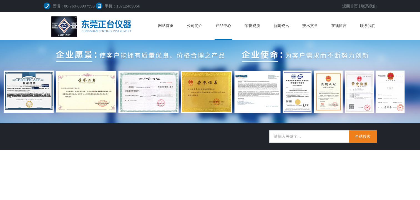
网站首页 (165, 25)
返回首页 (350, 6)
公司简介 (194, 25)
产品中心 (223, 25)
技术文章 (310, 25)
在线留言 (339, 25)
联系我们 (369, 6)
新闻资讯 (281, 25)
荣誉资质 (252, 25)
